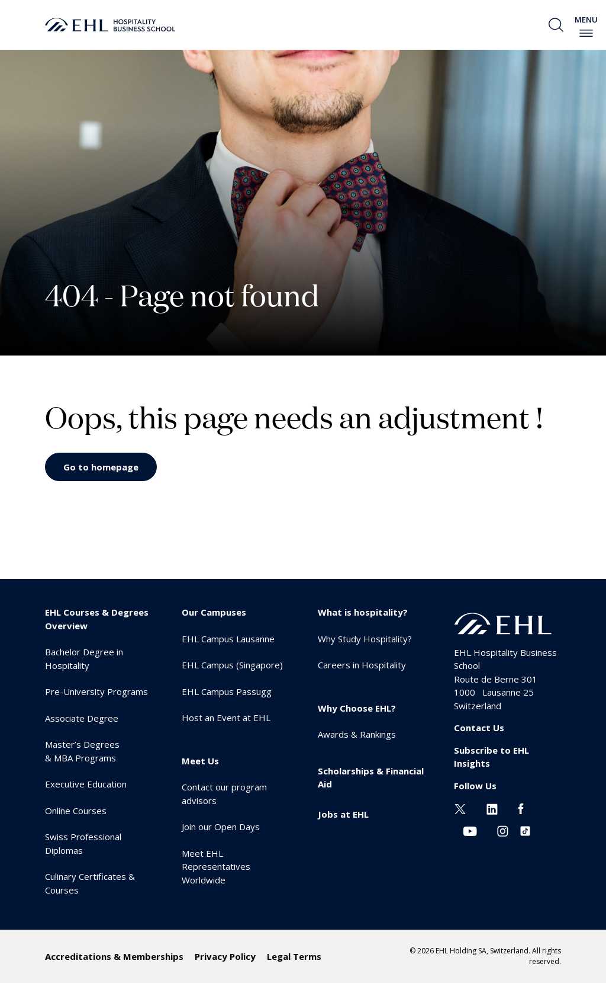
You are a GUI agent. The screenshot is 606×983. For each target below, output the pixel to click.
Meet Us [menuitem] (200, 761)
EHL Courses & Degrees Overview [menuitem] (97, 619)
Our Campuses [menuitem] (214, 612)
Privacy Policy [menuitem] (225, 956)
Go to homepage (100, 467)
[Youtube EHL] (470, 830)
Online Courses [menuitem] (76, 811)
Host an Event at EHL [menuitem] (226, 717)
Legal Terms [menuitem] (294, 956)
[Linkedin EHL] (492, 808)
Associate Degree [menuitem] (81, 718)
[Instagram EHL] (502, 830)
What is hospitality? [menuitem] (363, 612)
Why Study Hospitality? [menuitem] (365, 639)
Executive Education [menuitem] (86, 784)
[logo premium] (110, 25)
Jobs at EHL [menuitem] (343, 814)
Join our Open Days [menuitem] (221, 826)
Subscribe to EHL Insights (491, 757)
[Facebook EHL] (521, 808)
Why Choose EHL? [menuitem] (357, 708)
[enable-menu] (586, 33)
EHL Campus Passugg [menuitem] (227, 691)
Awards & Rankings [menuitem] (357, 734)
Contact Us (479, 728)
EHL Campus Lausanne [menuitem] (228, 639)
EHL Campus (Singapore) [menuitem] (232, 665)
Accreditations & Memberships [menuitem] (114, 956)
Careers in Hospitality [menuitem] (362, 665)
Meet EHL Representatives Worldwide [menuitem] (216, 866)
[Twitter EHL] (460, 808)
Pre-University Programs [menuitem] (96, 691)
